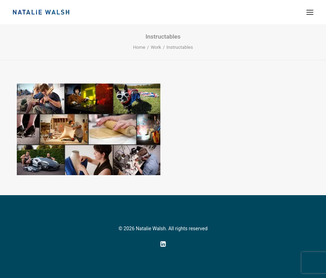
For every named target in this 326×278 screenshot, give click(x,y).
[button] (310, 12)
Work (156, 47)
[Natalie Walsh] (41, 12)
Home (139, 47)
